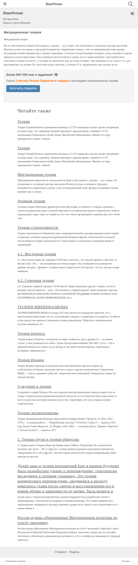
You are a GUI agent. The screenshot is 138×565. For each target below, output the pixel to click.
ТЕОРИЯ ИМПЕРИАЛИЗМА (43, 307)
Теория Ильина (31, 360)
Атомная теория (31, 201)
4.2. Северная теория (36, 280)
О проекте (61, 552)
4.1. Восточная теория (37, 254)
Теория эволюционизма (38, 413)
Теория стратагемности (38, 227)
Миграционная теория (37, 174)
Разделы (74, 552)
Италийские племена (15, 561)
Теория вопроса (31, 333)
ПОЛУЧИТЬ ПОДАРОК (23, 88)
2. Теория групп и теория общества (48, 439)
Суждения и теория (34, 386)
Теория (24, 121)
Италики (126, 561)
